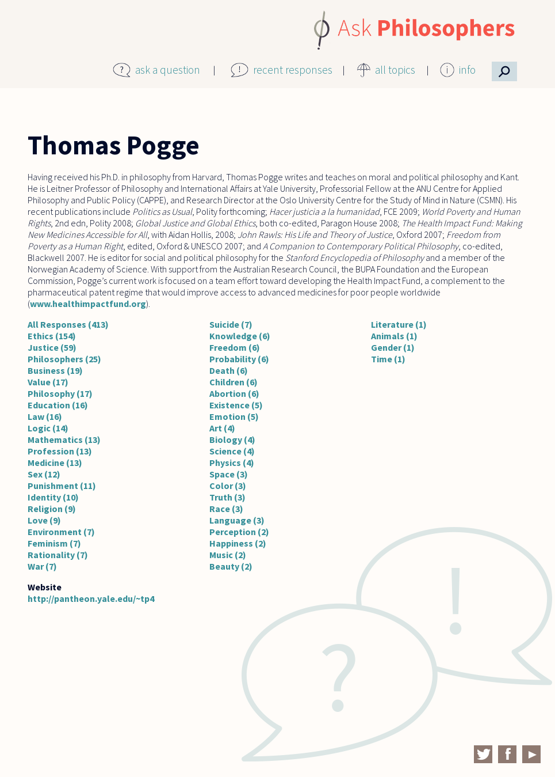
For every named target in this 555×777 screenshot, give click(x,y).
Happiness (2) (237, 543)
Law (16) (45, 416)
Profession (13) (60, 451)
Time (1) (388, 359)
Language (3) (237, 520)
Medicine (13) (55, 462)
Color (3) (227, 485)
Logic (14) (48, 428)
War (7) (42, 566)
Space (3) (228, 474)
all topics (395, 70)
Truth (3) (227, 497)
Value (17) (48, 382)
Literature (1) (399, 324)
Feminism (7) (54, 543)
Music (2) (227, 554)
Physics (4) (231, 462)
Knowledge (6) (239, 336)
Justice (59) (52, 347)
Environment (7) (61, 531)
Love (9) (44, 520)
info (467, 70)
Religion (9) (52, 508)
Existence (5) (236, 405)
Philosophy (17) (60, 393)
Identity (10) (53, 497)
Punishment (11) (62, 485)
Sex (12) (44, 474)
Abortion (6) (234, 393)
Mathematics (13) (64, 439)
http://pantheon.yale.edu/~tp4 (91, 598)
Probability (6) (239, 359)
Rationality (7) (58, 554)
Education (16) (58, 405)
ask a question (167, 70)
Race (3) (226, 508)
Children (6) (233, 382)
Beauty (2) (230, 566)
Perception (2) (239, 531)
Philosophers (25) (64, 359)
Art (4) (222, 428)
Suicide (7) (230, 324)
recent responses (292, 70)
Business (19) (55, 370)
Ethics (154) (52, 336)
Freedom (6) (234, 347)
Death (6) (228, 370)
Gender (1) (393, 347)
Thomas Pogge (114, 145)
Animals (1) (394, 336)
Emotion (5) (234, 416)
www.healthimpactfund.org (88, 303)
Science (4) (232, 451)
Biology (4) (232, 439)
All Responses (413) (68, 324)
